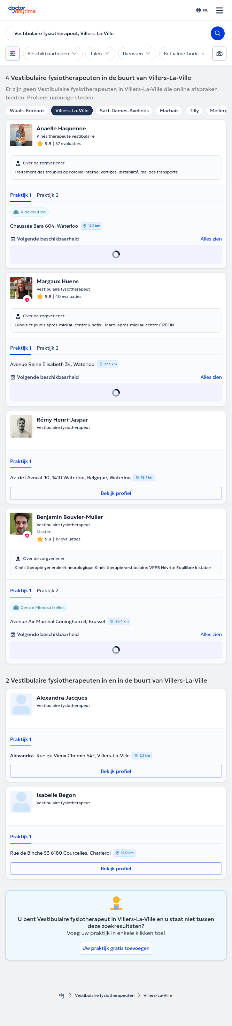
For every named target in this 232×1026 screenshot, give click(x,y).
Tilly (194, 110)
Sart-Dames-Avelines (124, 110)
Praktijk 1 (20, 195)
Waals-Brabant (27, 110)
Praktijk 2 (48, 195)
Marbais (169, 110)
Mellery (218, 110)
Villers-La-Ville (71, 110)
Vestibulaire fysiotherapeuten (104, 995)
